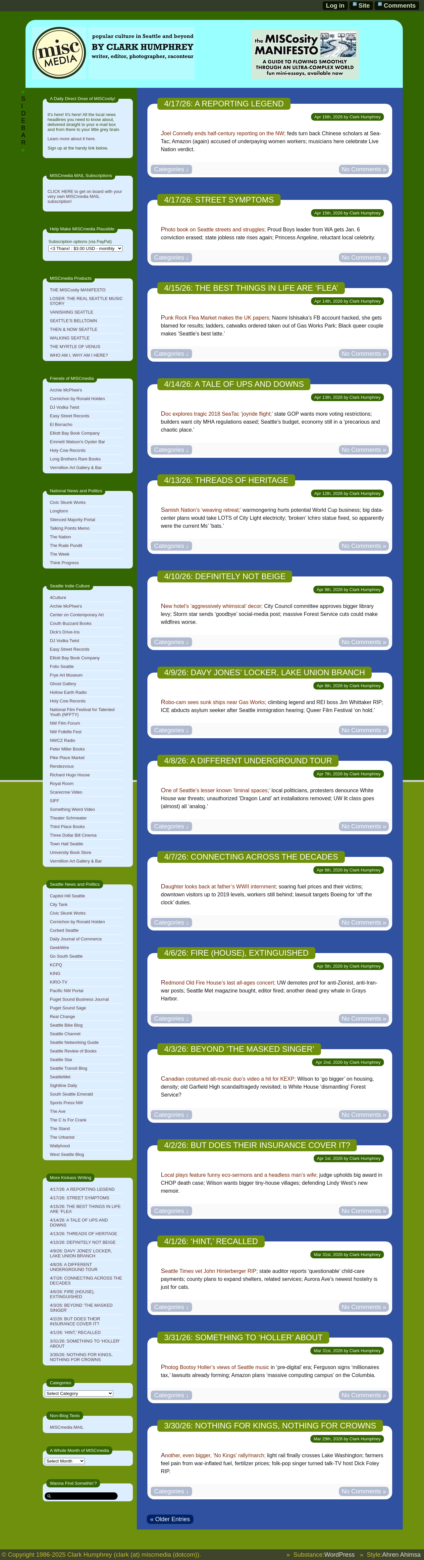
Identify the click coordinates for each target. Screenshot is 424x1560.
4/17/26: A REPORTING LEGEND (82, 1189)
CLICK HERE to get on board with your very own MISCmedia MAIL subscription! (84, 196)
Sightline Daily (63, 1085)
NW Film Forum (65, 723)
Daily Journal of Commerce (76, 938)
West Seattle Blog (67, 1154)
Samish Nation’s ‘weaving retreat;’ (201, 510)
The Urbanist (62, 1137)
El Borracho (61, 424)
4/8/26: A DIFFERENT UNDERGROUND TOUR (73, 1267)
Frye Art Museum (66, 675)
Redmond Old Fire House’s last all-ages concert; (218, 983)
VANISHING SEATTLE (71, 312)
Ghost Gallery (63, 683)
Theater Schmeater (68, 817)
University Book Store (70, 852)
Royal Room (62, 783)
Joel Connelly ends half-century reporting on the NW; (223, 133)
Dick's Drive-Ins (65, 632)
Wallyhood (60, 1145)
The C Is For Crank (68, 1119)
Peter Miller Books (67, 749)
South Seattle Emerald (71, 1094)
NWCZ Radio (62, 740)
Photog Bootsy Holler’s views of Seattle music (215, 1367)
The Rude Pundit (66, 545)
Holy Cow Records (67, 450)
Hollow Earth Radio (68, 692)
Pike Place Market (67, 757)
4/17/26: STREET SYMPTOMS (79, 1197)
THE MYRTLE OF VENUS (75, 346)
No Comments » (364, 169)
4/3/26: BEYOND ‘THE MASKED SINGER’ (239, 1049)
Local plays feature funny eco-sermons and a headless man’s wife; (239, 1175)
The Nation (60, 536)
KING (55, 973)
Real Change (62, 1016)
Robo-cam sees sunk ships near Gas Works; (213, 702)
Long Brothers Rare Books (75, 458)
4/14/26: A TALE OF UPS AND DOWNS (234, 384)
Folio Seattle (62, 666)
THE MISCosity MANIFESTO (77, 289)
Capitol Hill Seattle (67, 895)
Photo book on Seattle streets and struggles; (213, 229)
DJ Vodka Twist (64, 407)
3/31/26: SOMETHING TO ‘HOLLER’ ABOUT (243, 1337)
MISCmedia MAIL (66, 1427)
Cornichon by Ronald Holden (77, 398)
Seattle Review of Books (73, 1051)
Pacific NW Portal (66, 990)
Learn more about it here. (71, 138)
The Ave (57, 1111)
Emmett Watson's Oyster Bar (77, 441)
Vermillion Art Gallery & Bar (76, 467)
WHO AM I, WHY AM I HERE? (79, 355)
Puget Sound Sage (68, 1007)
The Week (59, 554)
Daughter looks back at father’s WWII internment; (219, 886)
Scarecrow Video (66, 792)
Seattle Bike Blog (66, 1025)
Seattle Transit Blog (68, 1068)
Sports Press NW (66, 1102)
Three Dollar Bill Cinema (73, 835)
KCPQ (56, 964)
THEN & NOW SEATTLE (73, 329)
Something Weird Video (72, 809)
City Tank (58, 904)
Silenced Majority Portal (72, 519)
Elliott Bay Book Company (74, 433)
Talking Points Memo (69, 528)
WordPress (339, 1554)
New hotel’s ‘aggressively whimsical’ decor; (211, 606)
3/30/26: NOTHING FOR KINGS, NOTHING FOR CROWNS (81, 1357)
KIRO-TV (58, 982)
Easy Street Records (69, 415)
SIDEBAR (23, 120)
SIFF (54, 800)
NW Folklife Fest (65, 731)
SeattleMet (60, 1076)
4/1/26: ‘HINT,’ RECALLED (75, 1332)
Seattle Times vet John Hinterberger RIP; (209, 1271)
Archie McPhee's (66, 390)
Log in (335, 5)
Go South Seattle (66, 956)
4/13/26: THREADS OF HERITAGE (83, 1233)
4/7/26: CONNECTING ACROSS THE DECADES (251, 856)
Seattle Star (61, 1059)
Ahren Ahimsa (401, 1554)
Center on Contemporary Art (77, 614)
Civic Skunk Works (67, 502)
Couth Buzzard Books (70, 623)
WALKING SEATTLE (69, 337)
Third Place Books (67, 826)
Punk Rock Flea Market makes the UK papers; (215, 318)
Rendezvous (62, 766)
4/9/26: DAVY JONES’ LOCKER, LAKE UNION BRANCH (81, 1253)
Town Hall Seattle (66, 843)
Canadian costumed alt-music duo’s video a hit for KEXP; (228, 1079)
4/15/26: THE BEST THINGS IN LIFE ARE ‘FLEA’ (251, 287)
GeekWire (59, 947)
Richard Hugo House (70, 774)
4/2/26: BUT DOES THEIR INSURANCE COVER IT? (75, 1321)
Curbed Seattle (64, 930)
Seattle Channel (65, 1033)
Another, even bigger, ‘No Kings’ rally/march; (213, 1455)
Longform (59, 511)
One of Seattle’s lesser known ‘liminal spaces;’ (215, 790)
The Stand (60, 1128)
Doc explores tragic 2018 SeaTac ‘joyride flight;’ (217, 414)
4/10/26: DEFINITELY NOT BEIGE (83, 1242)
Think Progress (64, 562)
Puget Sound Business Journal (79, 999)
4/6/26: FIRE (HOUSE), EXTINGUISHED (72, 1294)
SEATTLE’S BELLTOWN (73, 320)
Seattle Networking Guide (74, 1042)
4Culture (58, 597)
